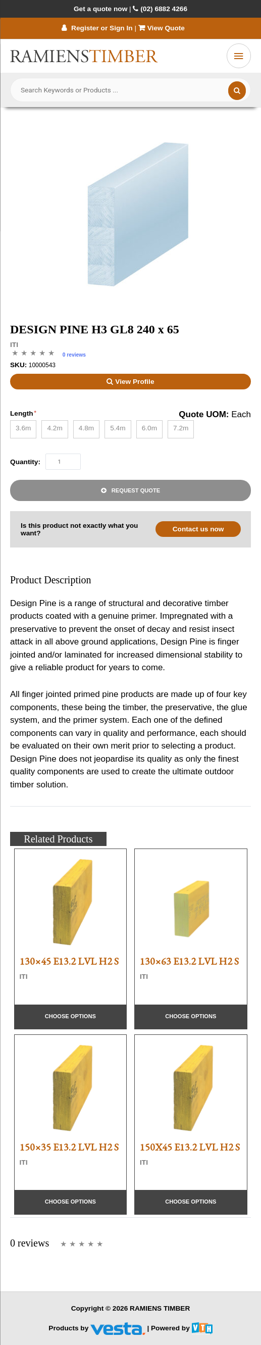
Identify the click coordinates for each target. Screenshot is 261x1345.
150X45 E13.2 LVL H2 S (190, 1147)
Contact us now (198, 529)
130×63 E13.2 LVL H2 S (189, 961)
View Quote (162, 28)
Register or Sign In (97, 28)
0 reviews (74, 355)
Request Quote (136, 490)
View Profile (130, 381)
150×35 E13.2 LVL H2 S (69, 1147)
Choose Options (70, 1016)
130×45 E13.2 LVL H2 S (69, 961)
